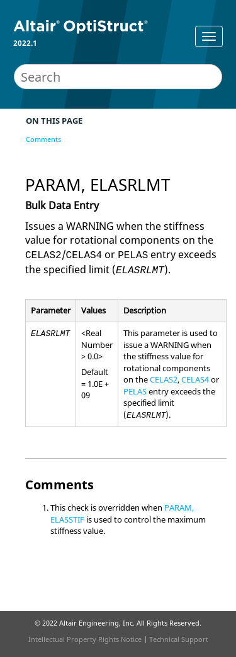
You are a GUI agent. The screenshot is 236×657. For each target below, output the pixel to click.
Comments (43, 139)
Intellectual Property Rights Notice (85, 639)
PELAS (135, 391)
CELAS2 (163, 379)
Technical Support (178, 639)
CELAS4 (195, 379)
